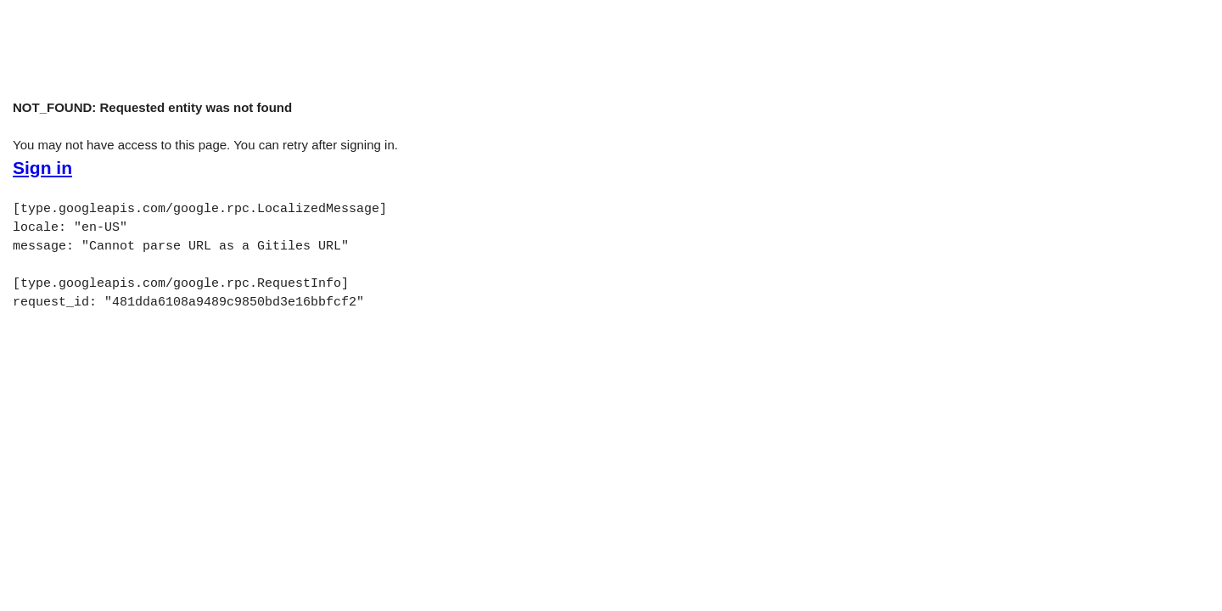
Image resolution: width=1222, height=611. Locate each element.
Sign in (42, 168)
